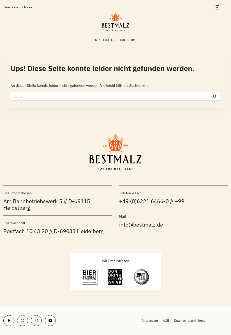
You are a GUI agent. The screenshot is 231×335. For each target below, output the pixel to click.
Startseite (104, 39)
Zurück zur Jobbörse (17, 7)
